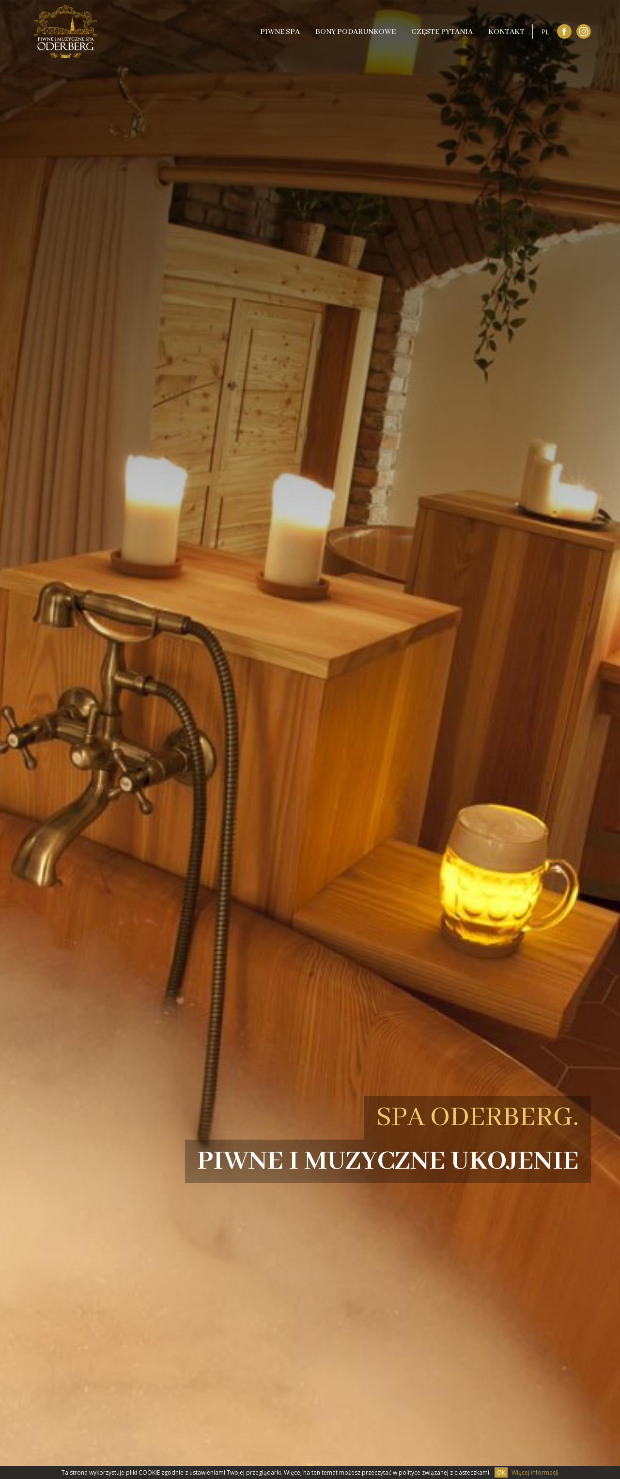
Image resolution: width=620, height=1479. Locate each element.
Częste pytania (442, 32)
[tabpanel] (310, 739)
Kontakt (506, 32)
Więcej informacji (535, 1472)
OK (501, 1472)
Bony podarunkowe (355, 32)
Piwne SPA (280, 32)
